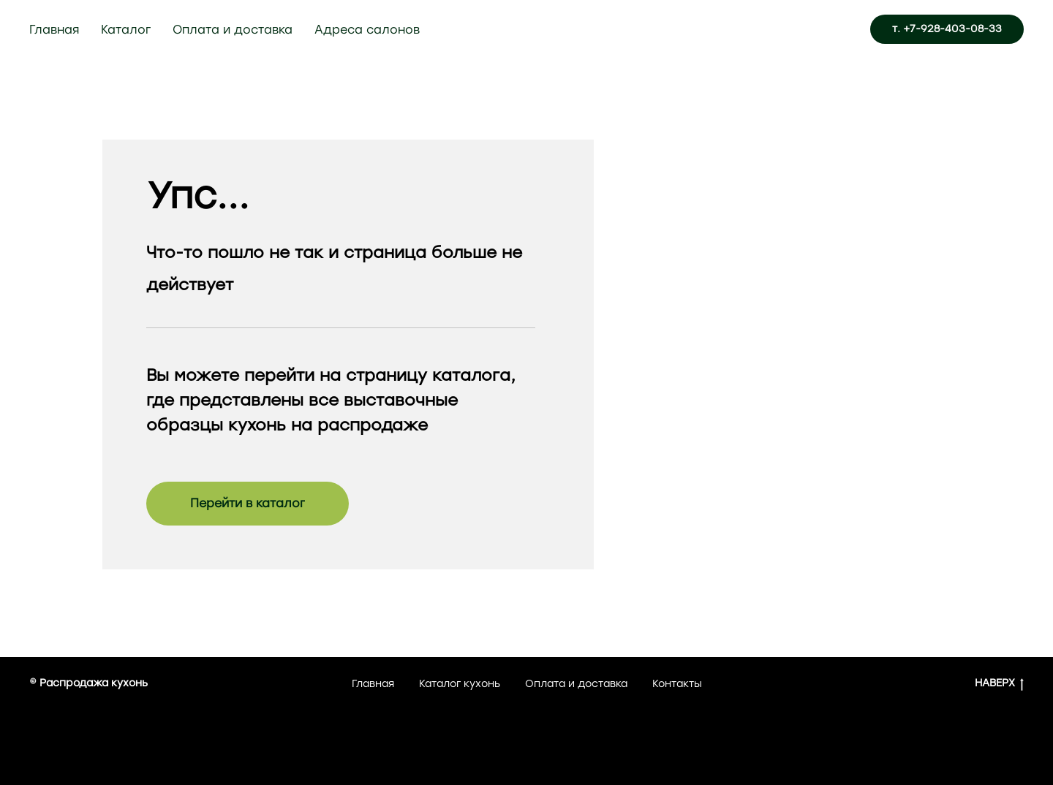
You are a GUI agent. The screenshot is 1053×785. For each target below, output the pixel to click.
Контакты (677, 684)
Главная (54, 30)
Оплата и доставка (232, 30)
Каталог (126, 30)
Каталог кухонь (459, 684)
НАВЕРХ (999, 684)
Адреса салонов (367, 30)
